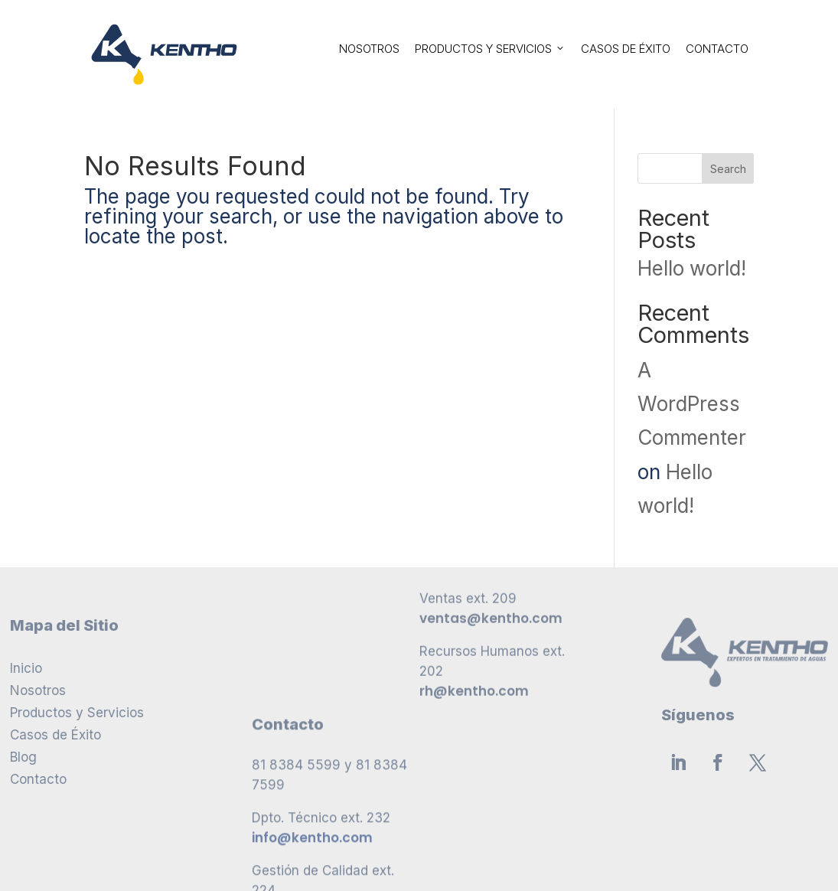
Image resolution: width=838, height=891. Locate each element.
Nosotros (369, 48)
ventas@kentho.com (490, 540)
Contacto (717, 48)
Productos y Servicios (490, 48)
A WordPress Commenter (691, 403)
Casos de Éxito (625, 48)
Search (728, 168)
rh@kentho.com (474, 613)
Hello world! (691, 268)
